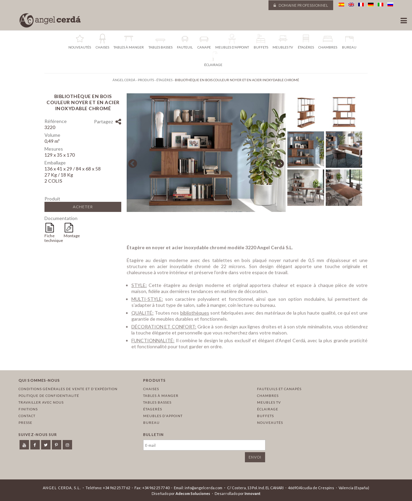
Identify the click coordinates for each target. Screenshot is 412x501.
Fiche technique (53, 238)
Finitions (28, 409)
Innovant (252, 493)
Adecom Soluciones (193, 493)
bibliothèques (194, 314)
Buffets (265, 416)
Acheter (83, 206)
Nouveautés (270, 422)
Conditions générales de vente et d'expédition (68, 389)
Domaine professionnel (301, 5)
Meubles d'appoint (163, 416)
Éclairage (267, 409)
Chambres (268, 396)
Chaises (151, 389)
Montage (72, 235)
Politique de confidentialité (49, 396)
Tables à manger (161, 396)
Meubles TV (269, 402)
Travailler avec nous (41, 402)
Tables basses (157, 402)
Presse (25, 422)
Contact (27, 416)
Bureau (151, 422)
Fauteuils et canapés (279, 389)
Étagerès (152, 409)
